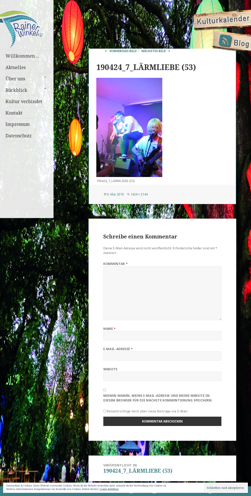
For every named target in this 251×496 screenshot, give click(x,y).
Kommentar (115, 264)
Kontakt (14, 113)
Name (109, 329)
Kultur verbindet (23, 101)
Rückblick (16, 90)
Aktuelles (15, 67)
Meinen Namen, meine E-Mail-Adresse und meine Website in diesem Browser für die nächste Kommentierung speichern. (157, 397)
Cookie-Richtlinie (109, 489)
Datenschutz (18, 135)
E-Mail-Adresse (118, 349)
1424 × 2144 (139, 194)
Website (110, 369)
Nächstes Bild (153, 51)
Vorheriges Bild (123, 51)
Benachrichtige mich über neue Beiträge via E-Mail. (147, 411)
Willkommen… (22, 56)
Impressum (17, 124)
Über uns (15, 78)
